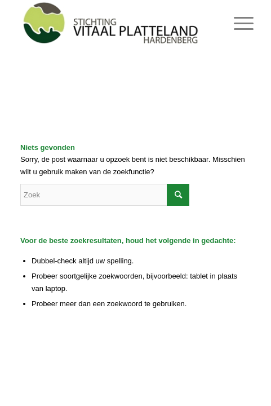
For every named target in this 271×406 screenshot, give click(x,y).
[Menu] (235, 23)
